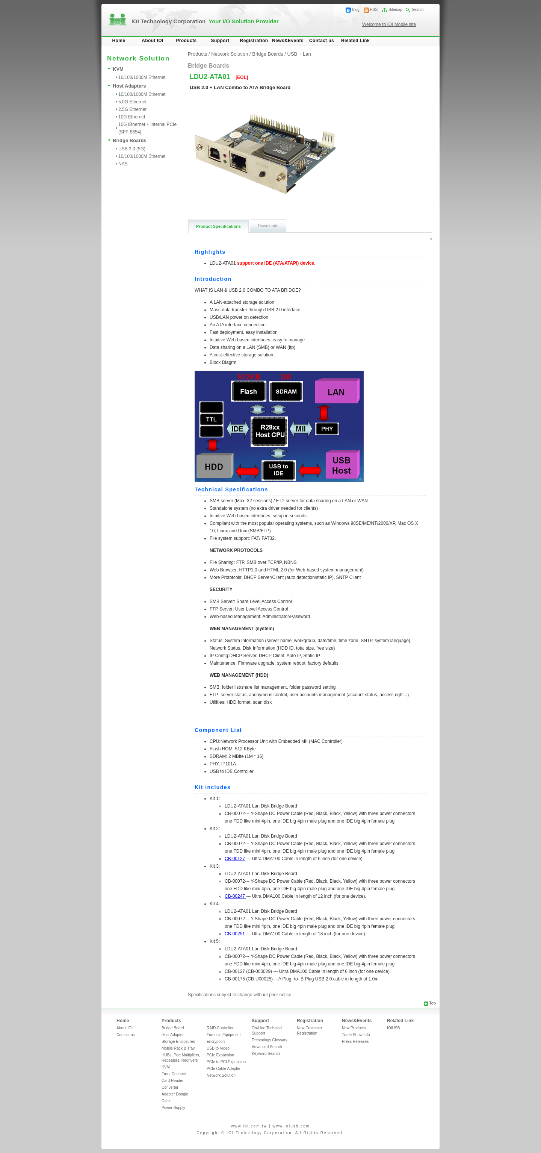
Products (186, 40)
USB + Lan (299, 54)
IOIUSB (393, 1028)
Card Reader (172, 1081)
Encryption (216, 1041)
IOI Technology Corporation (205, 21)
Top (432, 1003)
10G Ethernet (131, 117)
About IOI (152, 40)
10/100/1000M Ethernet (141, 77)
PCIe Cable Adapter (223, 1069)
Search (418, 10)
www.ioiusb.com (291, 1126)
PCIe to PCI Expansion (226, 1062)
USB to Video (218, 1048)
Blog (356, 10)
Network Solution (229, 54)
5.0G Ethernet (132, 102)
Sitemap (395, 10)
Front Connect (174, 1074)
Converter (170, 1087)
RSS (374, 10)
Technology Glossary (269, 1040)
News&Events (288, 40)
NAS (123, 164)
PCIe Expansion (220, 1055)
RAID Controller (220, 1028)
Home (118, 40)
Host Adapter (173, 1035)
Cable (167, 1101)
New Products (354, 1028)
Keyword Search (266, 1053)
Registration (254, 40)
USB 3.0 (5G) (131, 149)
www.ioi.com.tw (249, 1126)
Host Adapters (129, 86)
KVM (118, 69)
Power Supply (173, 1108)
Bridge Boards (130, 140)
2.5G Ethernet (132, 109)
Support (220, 40)
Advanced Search (267, 1047)
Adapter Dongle (175, 1094)
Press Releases (355, 1041)
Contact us (321, 40)
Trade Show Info (356, 1035)
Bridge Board (173, 1028)
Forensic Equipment (224, 1035)
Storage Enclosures (178, 1041)
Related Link (355, 40)
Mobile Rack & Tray (178, 1048)
